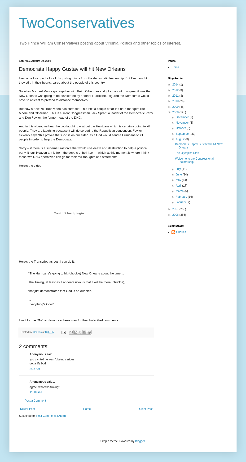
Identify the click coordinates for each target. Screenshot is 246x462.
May (179, 180)
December (183, 117)
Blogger (140, 441)
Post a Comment (35, 400)
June (179, 174)
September (183, 133)
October (181, 128)
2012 (176, 90)
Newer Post (27, 409)
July (179, 169)
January (181, 202)
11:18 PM (36, 392)
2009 (176, 106)
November (183, 122)
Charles (181, 232)
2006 (176, 214)
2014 (176, 84)
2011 (176, 95)
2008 (176, 112)
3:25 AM (35, 369)
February (182, 196)
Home (87, 409)
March (180, 191)
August (180, 139)
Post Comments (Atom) (51, 415)
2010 (176, 101)
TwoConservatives (77, 23)
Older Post (146, 409)
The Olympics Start (187, 153)
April (179, 185)
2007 (176, 209)
